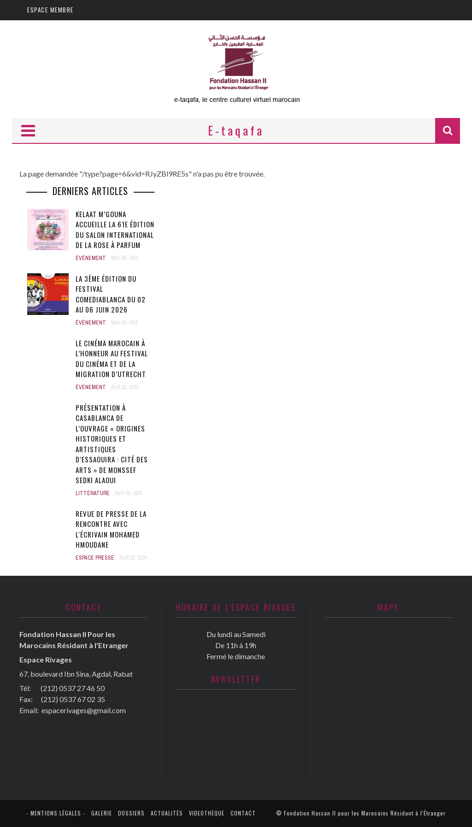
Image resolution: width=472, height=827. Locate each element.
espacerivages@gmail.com (83, 710)
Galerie (101, 813)
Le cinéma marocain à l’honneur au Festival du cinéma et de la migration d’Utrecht (112, 358)
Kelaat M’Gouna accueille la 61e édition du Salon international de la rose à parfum (115, 229)
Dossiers (131, 813)
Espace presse (95, 557)
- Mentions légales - (55, 813)
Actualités (167, 813)
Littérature (93, 493)
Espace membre (50, 9)
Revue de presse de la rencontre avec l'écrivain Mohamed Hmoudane (111, 529)
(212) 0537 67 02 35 (73, 699)
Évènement (91, 258)
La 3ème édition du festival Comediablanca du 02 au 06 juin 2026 (111, 294)
